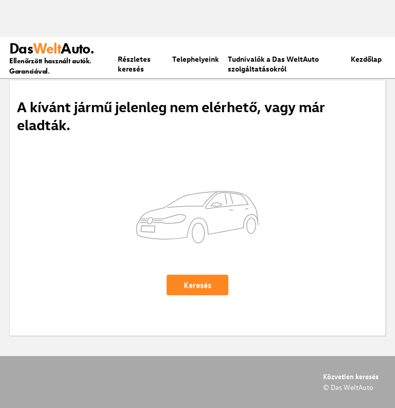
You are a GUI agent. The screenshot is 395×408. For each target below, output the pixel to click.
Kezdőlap (366, 59)
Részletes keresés (134, 64)
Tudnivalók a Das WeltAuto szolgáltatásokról (273, 64)
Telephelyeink (195, 59)
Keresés (197, 285)
